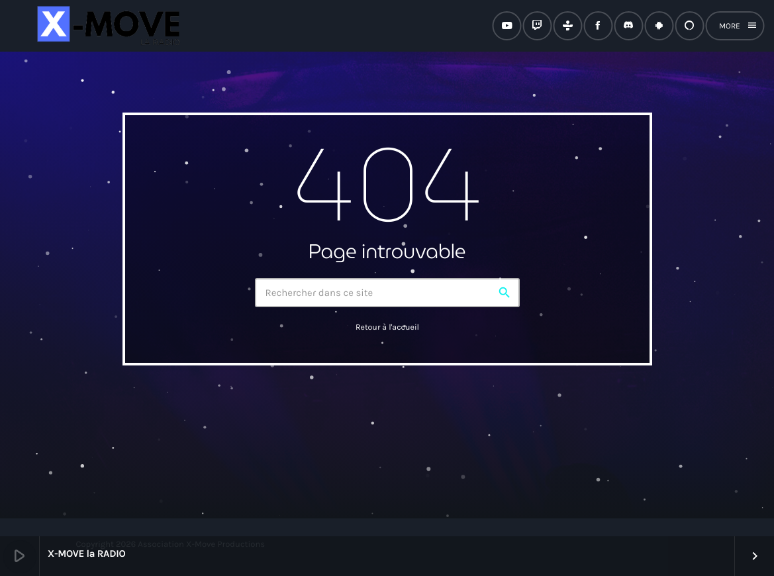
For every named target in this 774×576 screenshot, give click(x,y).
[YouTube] (506, 25)
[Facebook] (597, 25)
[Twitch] (537, 25)
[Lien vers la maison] (106, 26)
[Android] (658, 25)
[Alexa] (689, 25)
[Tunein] (567, 25)
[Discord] (628, 25)
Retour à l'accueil (387, 327)
